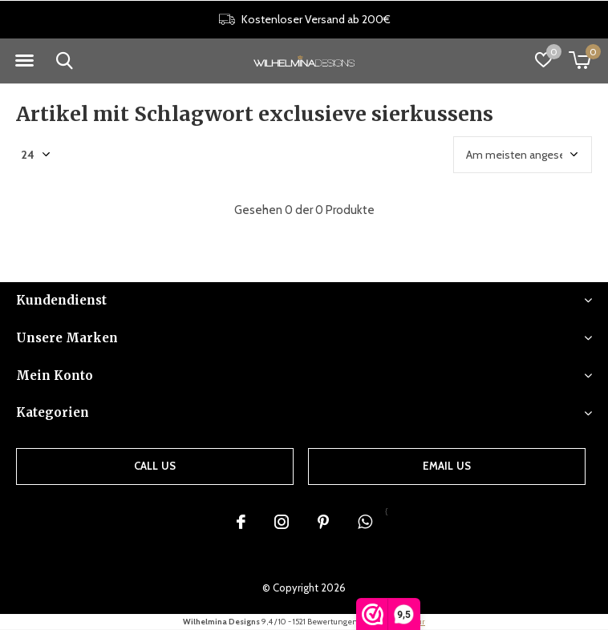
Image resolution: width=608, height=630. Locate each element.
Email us (447, 465)
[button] (24, 61)
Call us (155, 465)
